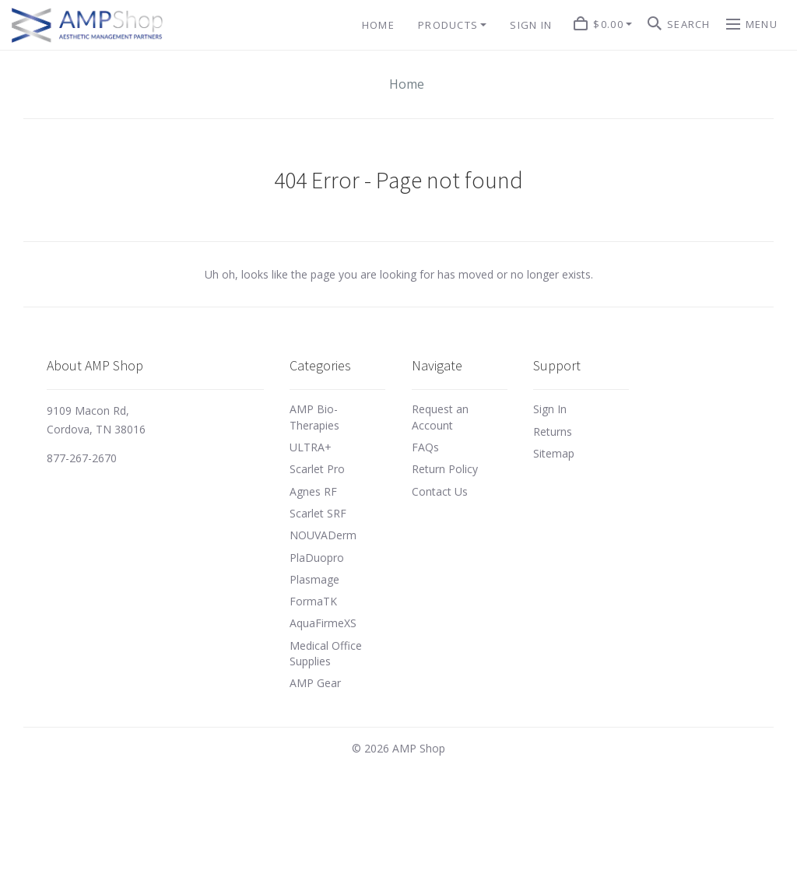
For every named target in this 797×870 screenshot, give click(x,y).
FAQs (425, 447)
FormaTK (313, 601)
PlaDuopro (317, 557)
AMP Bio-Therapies (314, 417)
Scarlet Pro (317, 468)
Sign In (550, 409)
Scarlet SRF (318, 513)
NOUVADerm (323, 535)
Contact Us (440, 491)
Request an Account (440, 417)
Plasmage (314, 579)
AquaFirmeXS (323, 623)
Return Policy (445, 468)
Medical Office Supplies (326, 653)
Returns (552, 431)
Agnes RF (313, 491)
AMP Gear (315, 682)
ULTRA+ (311, 447)
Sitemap (553, 453)
